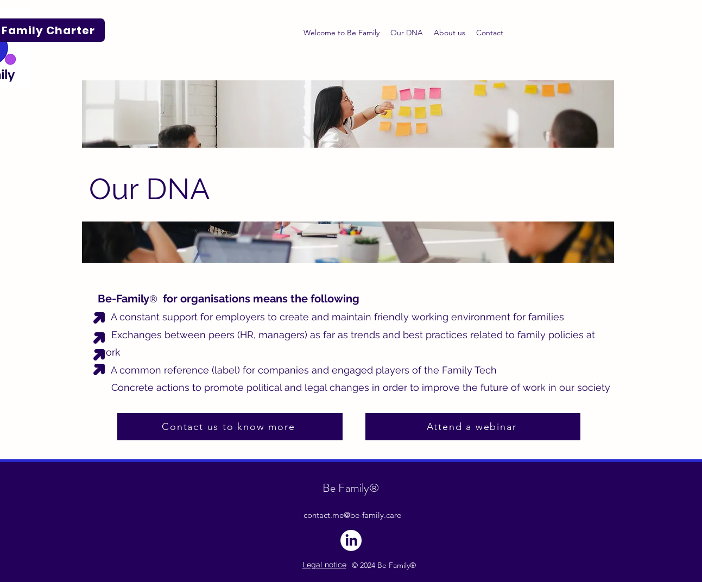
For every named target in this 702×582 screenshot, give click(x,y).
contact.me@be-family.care (352, 515)
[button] (449, 32)
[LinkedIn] (351, 540)
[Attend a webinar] (472, 426)
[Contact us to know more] (230, 426)
